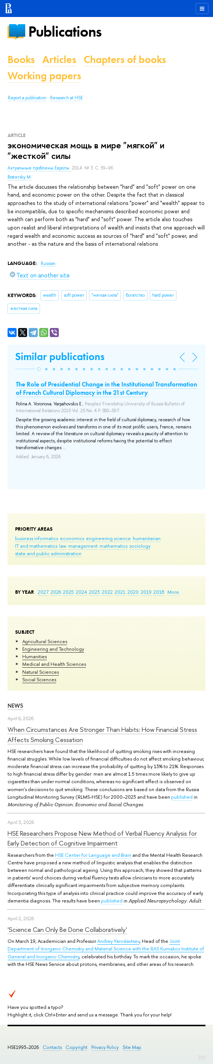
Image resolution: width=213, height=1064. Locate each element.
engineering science (108, 538)
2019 (146, 591)
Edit (202, 1056)
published (182, 796)
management (83, 545)
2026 (56, 591)
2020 (133, 591)
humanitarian (147, 538)
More (173, 591)
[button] (39, 369)
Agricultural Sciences (44, 641)
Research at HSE (66, 98)
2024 (81, 591)
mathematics (113, 545)
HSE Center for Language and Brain (93, 855)
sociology (139, 545)
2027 (43, 591)
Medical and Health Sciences (54, 664)
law (62, 545)
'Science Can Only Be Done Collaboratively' (67, 929)
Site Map (132, 1047)
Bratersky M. (20, 177)
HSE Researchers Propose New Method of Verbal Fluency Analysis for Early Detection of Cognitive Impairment (102, 838)
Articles (59, 59)
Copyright (76, 1047)
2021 (120, 591)
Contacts (52, 1047)
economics (72, 538)
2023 (94, 591)
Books (21, 59)
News (15, 706)
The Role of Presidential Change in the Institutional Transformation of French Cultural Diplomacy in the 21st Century (106, 388)
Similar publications (59, 356)
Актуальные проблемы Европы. (40, 168)
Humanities (34, 656)
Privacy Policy (105, 1047)
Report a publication (27, 98)
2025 (68, 591)
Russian (48, 263)
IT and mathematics (36, 545)
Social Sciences (39, 679)
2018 (158, 591)
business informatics (36, 538)
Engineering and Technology (53, 648)
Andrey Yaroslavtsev (118, 941)
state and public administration (48, 553)
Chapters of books (125, 59)
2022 (107, 591)
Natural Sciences (40, 671)
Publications (64, 31)
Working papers (44, 75)
